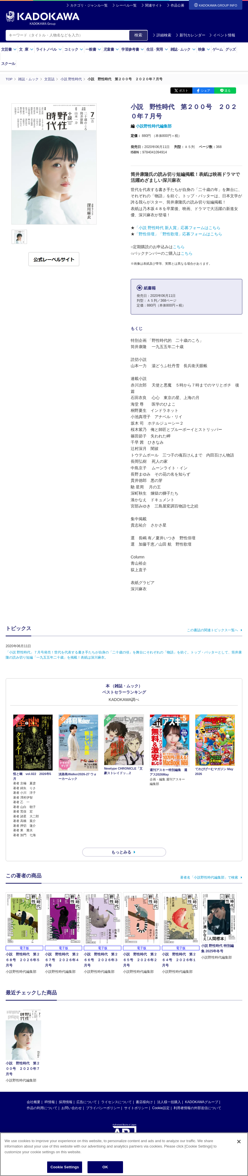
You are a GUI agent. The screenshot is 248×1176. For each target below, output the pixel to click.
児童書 (111, 49)
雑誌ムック (183, 49)
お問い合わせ (71, 1098)
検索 (138, 35)
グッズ (230, 49)
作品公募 (177, 5)
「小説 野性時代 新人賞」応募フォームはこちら (177, 227)
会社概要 (33, 1092)
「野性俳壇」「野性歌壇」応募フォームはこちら (178, 234)
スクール (8, 63)
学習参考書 (132, 49)
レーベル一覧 (126, 5)
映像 (204, 49)
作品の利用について (42, 1098)
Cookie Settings (65, 1167)
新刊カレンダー (190, 35)
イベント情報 (222, 35)
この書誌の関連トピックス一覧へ (212, 630)
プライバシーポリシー (103, 1098)
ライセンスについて (116, 1092)
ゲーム (217, 49)
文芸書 (9, 49)
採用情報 (65, 1092)
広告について (86, 1092)
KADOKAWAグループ (201, 1092)
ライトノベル (49, 49)
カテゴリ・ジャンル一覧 (89, 5)
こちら (179, 246)
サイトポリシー (136, 1098)
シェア (205, 90)
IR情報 (50, 1092)
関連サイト (153, 5)
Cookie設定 (161, 1098)
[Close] (239, 1141)
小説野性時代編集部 (154, 126)
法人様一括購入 (169, 1092)
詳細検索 (162, 35)
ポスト (183, 90)
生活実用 (157, 49)
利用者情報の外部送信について (197, 1098)
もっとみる (121, 842)
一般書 (93, 49)
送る (227, 90)
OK (105, 1167)
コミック (73, 49)
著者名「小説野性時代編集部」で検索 (209, 867)
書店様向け (144, 1092)
